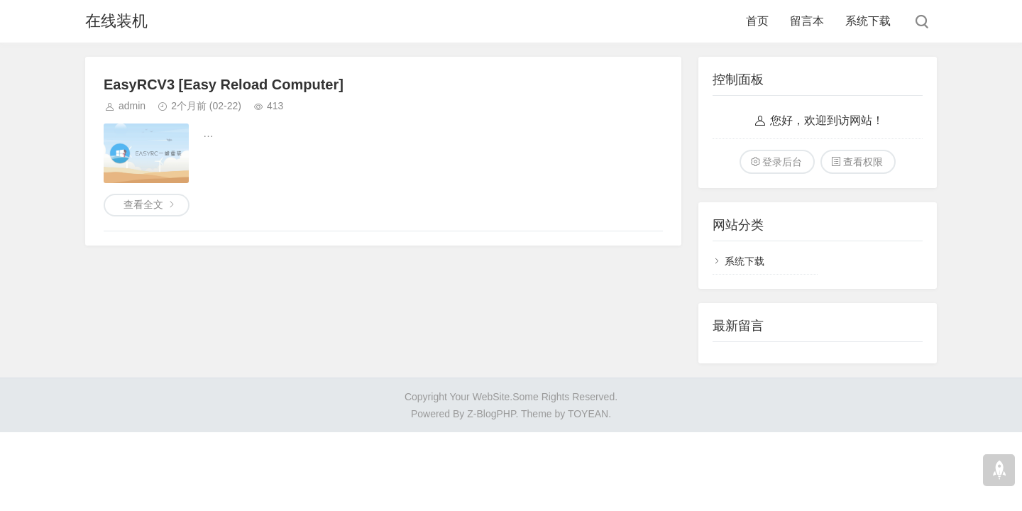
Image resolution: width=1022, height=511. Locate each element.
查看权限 (863, 161)
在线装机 (116, 21)
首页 (757, 21)
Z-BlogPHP (491, 413)
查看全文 (143, 204)
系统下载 (868, 21)
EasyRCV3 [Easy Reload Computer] (224, 84)
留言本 (807, 21)
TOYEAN (588, 413)
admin (132, 105)
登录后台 (782, 161)
